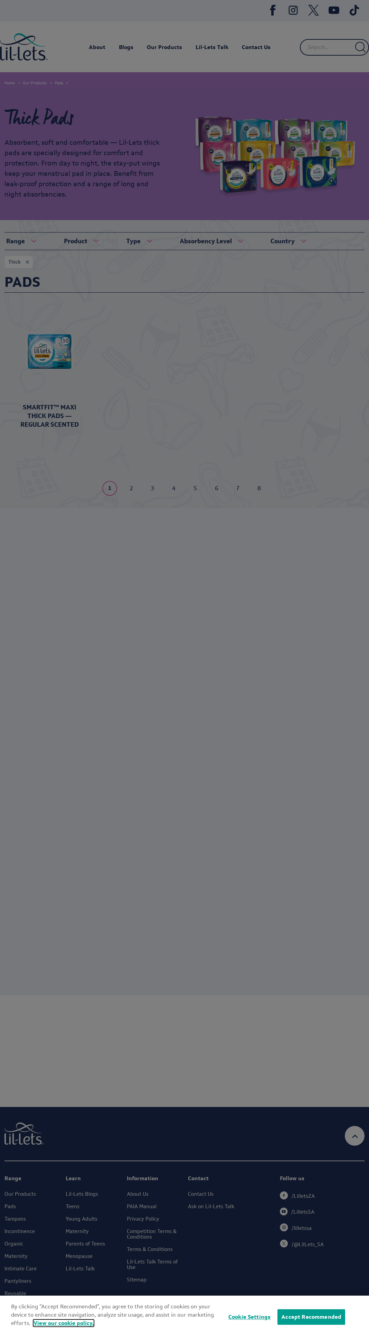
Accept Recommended (311, 1321)
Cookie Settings (249, 1321)
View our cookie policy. (64, 1327)
